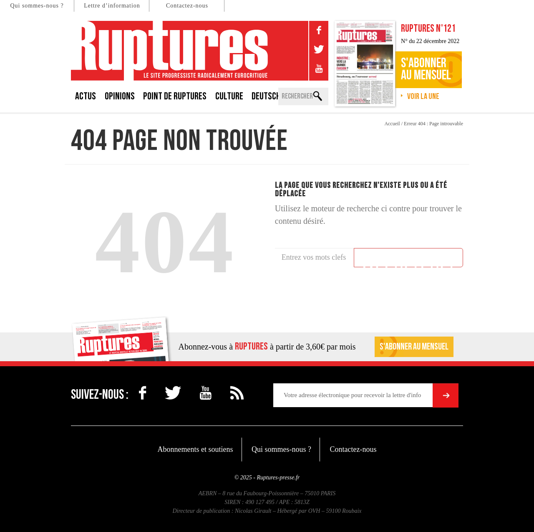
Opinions (120, 96)
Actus (85, 96)
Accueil (392, 124)
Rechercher (408, 259)
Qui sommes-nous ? (36, 6)
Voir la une (423, 96)
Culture (229, 96)
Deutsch (266, 96)
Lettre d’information (112, 6)
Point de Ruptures (175, 96)
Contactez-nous (187, 6)
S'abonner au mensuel (414, 346)
